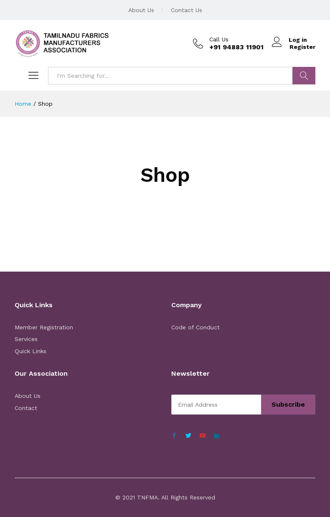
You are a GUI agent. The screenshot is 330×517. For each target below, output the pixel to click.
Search (303, 75)
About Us (141, 10)
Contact (26, 408)
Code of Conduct (195, 327)
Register (302, 46)
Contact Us (186, 10)
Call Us (218, 39)
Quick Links (30, 351)
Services (26, 339)
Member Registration (44, 327)
